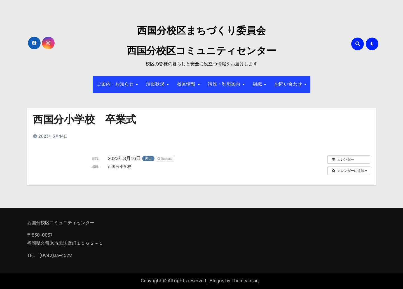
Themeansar (244, 280)
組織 (258, 84)
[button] (349, 171)
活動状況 (156, 84)
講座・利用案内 (225, 84)
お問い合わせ (289, 84)
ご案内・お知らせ (116, 84)
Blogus (217, 280)
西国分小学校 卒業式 (86, 120)
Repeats (165, 158)
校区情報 (187, 84)
